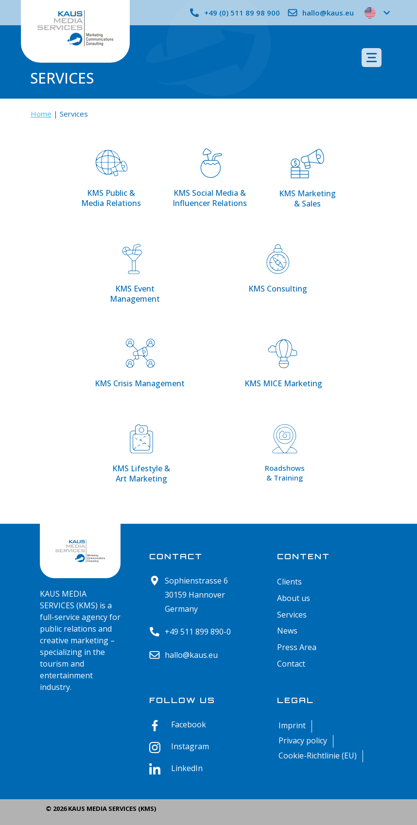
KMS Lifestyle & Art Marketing (141, 473)
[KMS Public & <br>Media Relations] (111, 165)
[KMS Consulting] (278, 261)
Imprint (292, 725)
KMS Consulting (277, 288)
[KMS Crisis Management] (140, 356)
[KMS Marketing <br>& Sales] (307, 165)
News (287, 631)
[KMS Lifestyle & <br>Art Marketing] (141, 441)
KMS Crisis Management (140, 383)
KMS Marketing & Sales (307, 198)
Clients (289, 582)
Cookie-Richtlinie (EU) (317, 756)
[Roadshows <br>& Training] (285, 441)
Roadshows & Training (285, 472)
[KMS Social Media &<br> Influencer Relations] (210, 165)
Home (41, 114)
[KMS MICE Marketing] (283, 356)
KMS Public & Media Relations (111, 198)
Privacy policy (302, 741)
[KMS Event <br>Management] (135, 261)
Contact (291, 664)
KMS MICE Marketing (283, 383)
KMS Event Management (135, 293)
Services (292, 615)
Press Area (296, 647)
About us (293, 598)
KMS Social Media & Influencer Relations (210, 198)
